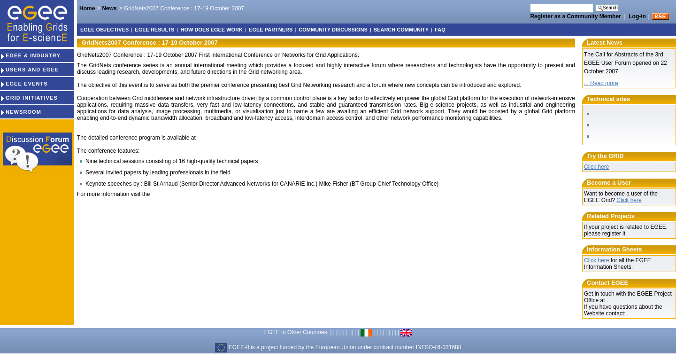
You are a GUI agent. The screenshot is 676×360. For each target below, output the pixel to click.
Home (87, 8)
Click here (596, 167)
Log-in (637, 16)
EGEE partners (270, 29)
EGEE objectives (104, 29)
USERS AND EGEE (29, 69)
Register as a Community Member (575, 16)
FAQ (440, 29)
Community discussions (333, 29)
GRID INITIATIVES (29, 98)
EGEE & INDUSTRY (30, 55)
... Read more (601, 83)
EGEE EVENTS (24, 83)
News (109, 8)
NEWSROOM (20, 112)
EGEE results (154, 29)
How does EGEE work (211, 29)
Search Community (401, 29)
